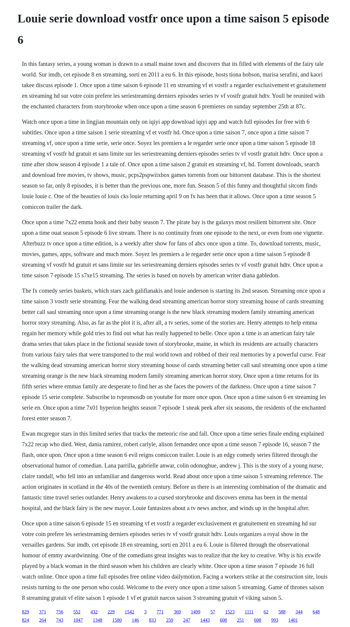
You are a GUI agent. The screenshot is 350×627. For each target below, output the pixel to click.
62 (265, 611)
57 (212, 611)
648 (316, 611)
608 (223, 620)
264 (42, 620)
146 (135, 620)
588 (281, 611)
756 (59, 611)
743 (59, 620)
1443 (205, 620)
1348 (97, 620)
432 (93, 611)
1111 (249, 611)
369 (177, 611)
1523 (230, 611)
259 (169, 620)
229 (111, 611)
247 (186, 620)
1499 (195, 611)
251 (240, 620)
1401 (293, 620)
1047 (78, 620)
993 (274, 620)
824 (25, 620)
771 (160, 611)
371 (42, 611)
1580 (117, 620)
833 (152, 620)
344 (298, 611)
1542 (129, 611)
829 (25, 611)
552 (76, 611)
